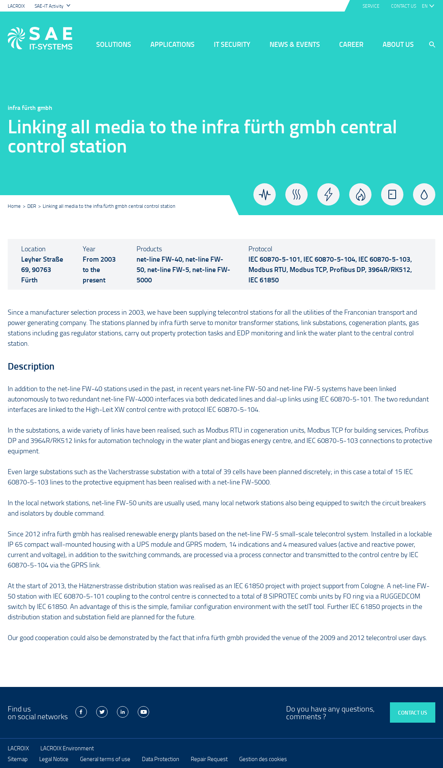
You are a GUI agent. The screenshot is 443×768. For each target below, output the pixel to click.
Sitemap (18, 759)
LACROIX (16, 6)
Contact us (412, 712)
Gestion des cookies (263, 759)
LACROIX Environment (67, 748)
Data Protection (160, 759)
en (425, 6)
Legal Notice (53, 759)
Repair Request (209, 759)
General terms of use (105, 759)
